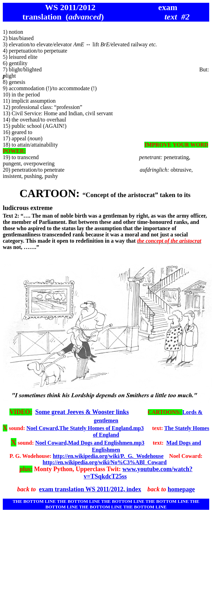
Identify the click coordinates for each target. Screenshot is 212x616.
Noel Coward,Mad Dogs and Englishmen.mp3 (89, 443)
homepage (181, 489)
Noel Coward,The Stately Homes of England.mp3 (85, 428)
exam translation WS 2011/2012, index (90, 489)
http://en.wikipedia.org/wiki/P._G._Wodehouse (108, 456)
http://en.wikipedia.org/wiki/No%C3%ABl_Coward (105, 462)
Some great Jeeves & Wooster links (82, 411)
